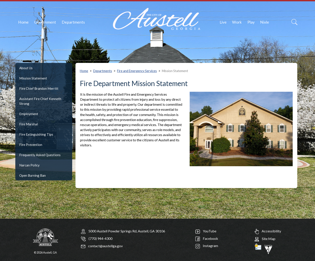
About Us (26, 68)
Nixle (264, 22)
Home (23, 22)
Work (237, 22)
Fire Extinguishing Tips (36, 134)
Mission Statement (33, 78)
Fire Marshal (28, 124)
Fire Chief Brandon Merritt (38, 88)
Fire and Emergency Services (137, 71)
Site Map (265, 239)
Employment (28, 114)
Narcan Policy (29, 165)
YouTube (205, 231)
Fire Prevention (30, 145)
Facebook (206, 238)
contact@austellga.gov (102, 246)
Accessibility (268, 231)
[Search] (294, 22)
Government (45, 22)
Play (251, 22)
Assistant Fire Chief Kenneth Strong (40, 101)
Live (223, 22)
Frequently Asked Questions (40, 155)
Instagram (206, 246)
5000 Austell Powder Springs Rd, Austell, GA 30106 (126, 231)
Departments (73, 22)
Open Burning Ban (32, 175)
